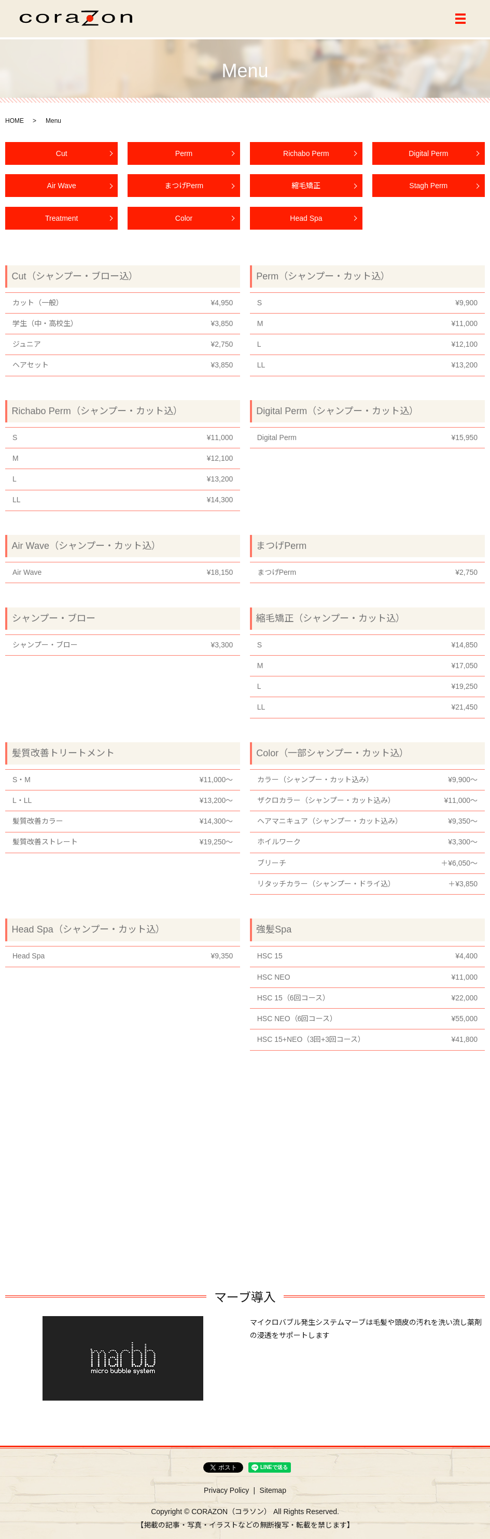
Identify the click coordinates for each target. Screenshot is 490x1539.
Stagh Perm (428, 191)
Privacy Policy (226, 1491)
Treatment (61, 223)
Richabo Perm (306, 158)
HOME (14, 120)
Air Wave (61, 191)
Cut (61, 158)
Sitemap (273, 1491)
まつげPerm (183, 191)
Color (183, 223)
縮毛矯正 (305, 191)
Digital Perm (428, 158)
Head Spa (306, 223)
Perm (183, 158)
